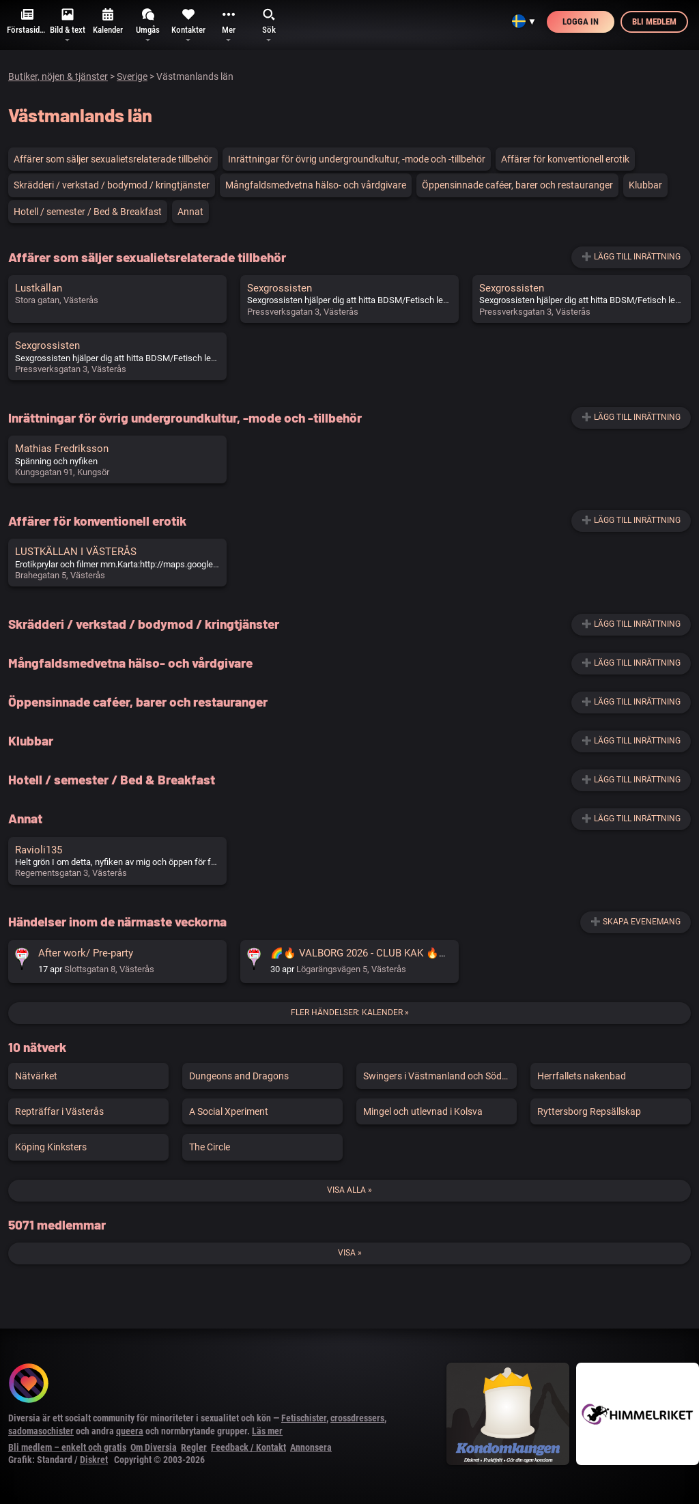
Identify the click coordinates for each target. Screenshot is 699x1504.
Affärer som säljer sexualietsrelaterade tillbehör (113, 159)
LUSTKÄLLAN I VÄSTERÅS (76, 551)
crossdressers (357, 1418)
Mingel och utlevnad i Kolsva (423, 1111)
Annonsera (311, 1447)
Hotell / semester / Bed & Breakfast (88, 211)
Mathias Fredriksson (62, 448)
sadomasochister (41, 1430)
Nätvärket (36, 1075)
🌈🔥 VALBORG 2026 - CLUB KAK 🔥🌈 (361, 953)
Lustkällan (38, 288)
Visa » (350, 1253)
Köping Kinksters (51, 1146)
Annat (190, 211)
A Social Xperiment (228, 1111)
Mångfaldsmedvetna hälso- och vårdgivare (315, 185)
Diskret (94, 1459)
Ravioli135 (38, 850)
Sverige (132, 76)
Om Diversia (153, 1447)
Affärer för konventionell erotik (565, 159)
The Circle (209, 1146)
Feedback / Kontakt (248, 1447)
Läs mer (267, 1430)
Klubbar (645, 185)
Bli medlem (654, 21)
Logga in (580, 21)
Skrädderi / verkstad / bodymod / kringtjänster (112, 185)
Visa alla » (349, 1190)
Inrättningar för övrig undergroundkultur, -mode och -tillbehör (356, 159)
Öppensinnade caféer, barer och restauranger (517, 185)
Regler (194, 1447)
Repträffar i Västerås (59, 1111)
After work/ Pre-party (85, 953)
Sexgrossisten (279, 288)
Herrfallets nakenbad (581, 1075)
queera (129, 1430)
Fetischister (303, 1418)
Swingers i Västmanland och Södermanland (440, 1075)
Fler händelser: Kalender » (350, 1012)
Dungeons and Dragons (239, 1075)
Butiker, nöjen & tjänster (58, 76)
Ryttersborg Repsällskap (589, 1111)
